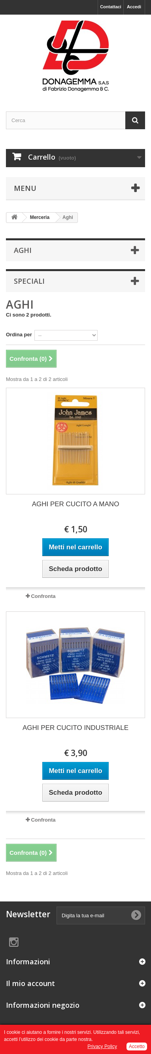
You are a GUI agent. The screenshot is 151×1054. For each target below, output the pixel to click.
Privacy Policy (102, 1046)
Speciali (29, 281)
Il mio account (30, 983)
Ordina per (19, 335)
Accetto (137, 1046)
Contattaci (110, 6)
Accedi (134, 6)
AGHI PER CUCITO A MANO (75, 504)
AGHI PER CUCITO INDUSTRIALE (75, 728)
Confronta (43, 596)
